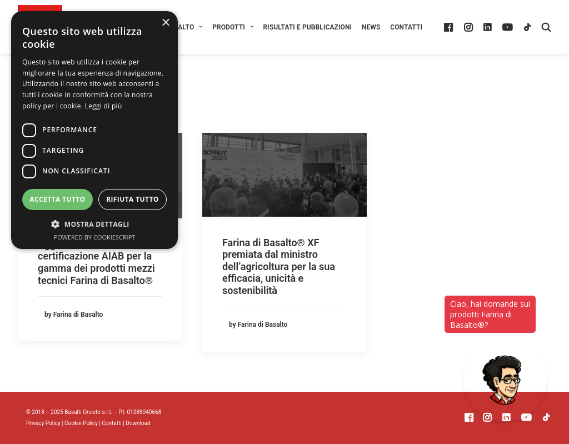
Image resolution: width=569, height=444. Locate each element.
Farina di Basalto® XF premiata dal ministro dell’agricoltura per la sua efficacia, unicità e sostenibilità (278, 266)
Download (138, 423)
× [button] (165, 23)
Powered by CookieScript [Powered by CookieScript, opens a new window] (95, 237)
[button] (449, 27)
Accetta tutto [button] (57, 199)
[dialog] (94, 130)
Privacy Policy (43, 423)
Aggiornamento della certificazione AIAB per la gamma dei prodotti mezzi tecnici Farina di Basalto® (96, 262)
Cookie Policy (81, 423)
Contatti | (114, 423)
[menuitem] (232, 27)
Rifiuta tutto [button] (132, 199)
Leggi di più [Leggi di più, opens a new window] (103, 106)
